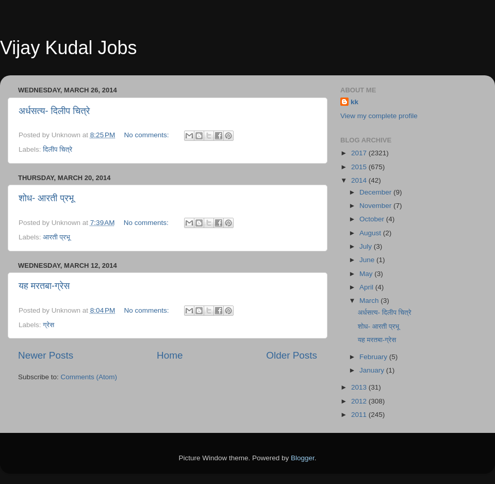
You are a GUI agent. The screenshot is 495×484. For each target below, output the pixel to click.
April (367, 287)
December (376, 192)
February (374, 357)
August (371, 233)
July (366, 246)
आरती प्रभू (56, 237)
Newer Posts (45, 355)
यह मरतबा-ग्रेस (44, 286)
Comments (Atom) (89, 377)
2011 (360, 414)
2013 (360, 387)
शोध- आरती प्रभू (46, 198)
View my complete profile (379, 116)
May (366, 274)
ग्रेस (48, 325)
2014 (360, 180)
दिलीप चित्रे (57, 149)
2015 (360, 167)
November (376, 205)
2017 (360, 153)
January (372, 370)
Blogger (303, 458)
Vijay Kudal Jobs (68, 47)
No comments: (147, 135)
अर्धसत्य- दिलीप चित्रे (54, 111)
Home (170, 355)
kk (354, 102)
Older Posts (291, 355)
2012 (360, 401)
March (370, 300)
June (367, 260)
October (372, 219)
